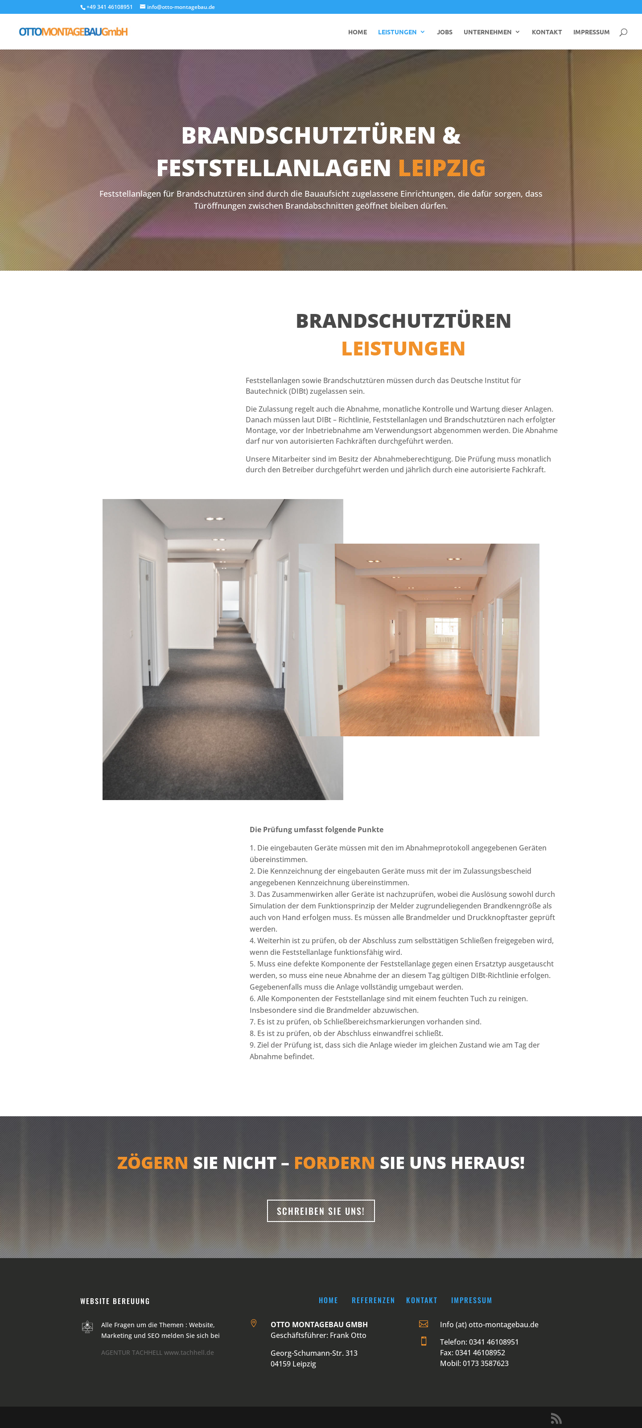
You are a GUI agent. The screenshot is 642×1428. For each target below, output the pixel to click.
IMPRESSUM (591, 32)
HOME (357, 32)
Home (328, 1300)
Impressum (472, 1300)
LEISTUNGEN (397, 32)
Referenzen (373, 1300)
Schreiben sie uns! (321, 1211)
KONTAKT (547, 32)
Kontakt (422, 1300)
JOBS (445, 32)
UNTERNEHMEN (488, 32)
